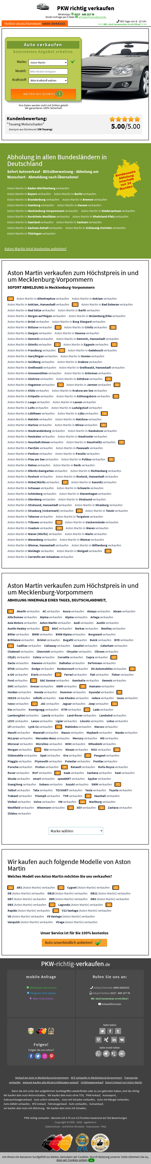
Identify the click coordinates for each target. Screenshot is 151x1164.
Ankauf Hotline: (101, 993)
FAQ (103, 1126)
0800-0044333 (121, 987)
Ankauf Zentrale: (103, 987)
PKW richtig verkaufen (85, 8)
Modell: (20, 71)
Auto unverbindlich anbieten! (73, 943)
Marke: (22, 61)
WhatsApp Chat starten (43, 987)
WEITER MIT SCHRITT (43, 94)
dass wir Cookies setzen (71, 1160)
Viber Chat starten (43, 998)
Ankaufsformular (111, 1004)
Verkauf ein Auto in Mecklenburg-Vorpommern (42, 1077)
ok (91, 1160)
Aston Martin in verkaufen (44, 188)
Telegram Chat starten (43, 993)
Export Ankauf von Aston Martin (123, 1082)
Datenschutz (52, 1126)
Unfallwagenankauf (92, 1082)
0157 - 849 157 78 (84, 14)
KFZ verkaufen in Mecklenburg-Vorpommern (96, 1077)
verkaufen (28, 611)
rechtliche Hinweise (73, 1126)
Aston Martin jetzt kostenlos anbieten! (41, 248)
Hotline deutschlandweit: (34, 23)
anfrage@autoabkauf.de (92, 17)
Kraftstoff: (19, 79)
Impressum (92, 1126)
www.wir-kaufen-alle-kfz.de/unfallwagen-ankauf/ (51, 1082)
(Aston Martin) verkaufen (36, 887)
